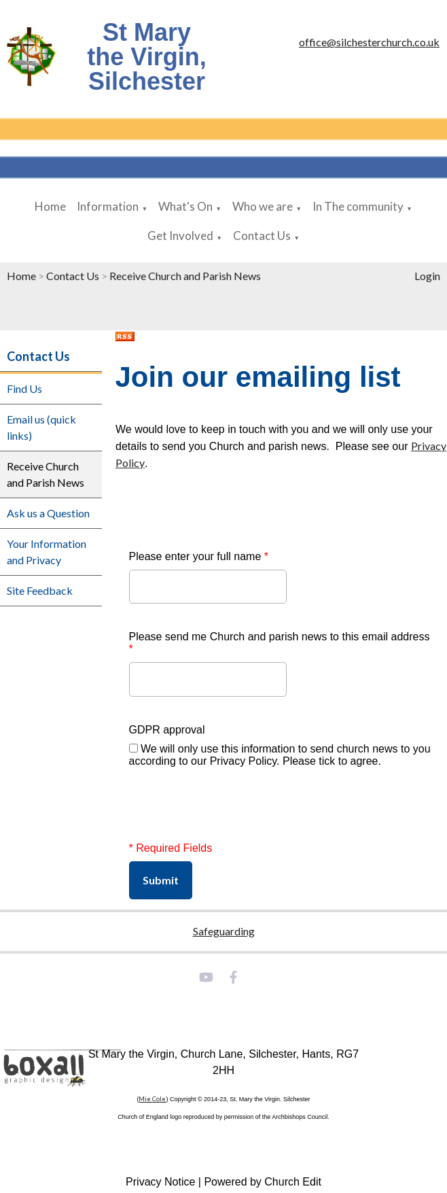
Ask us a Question (48, 512)
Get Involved (180, 235)
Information (108, 206)
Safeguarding (224, 930)
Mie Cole (152, 1099)
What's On (185, 206)
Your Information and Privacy (46, 551)
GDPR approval (167, 730)
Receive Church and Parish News (185, 275)
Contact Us (262, 235)
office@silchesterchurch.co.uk (369, 41)
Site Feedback (40, 590)
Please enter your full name (198, 556)
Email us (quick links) (41, 427)
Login (427, 275)
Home (50, 206)
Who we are (262, 206)
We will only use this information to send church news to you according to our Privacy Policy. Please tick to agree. (280, 755)
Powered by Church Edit (262, 1182)
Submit (161, 880)
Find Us (24, 388)
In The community (358, 206)
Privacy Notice (160, 1182)
